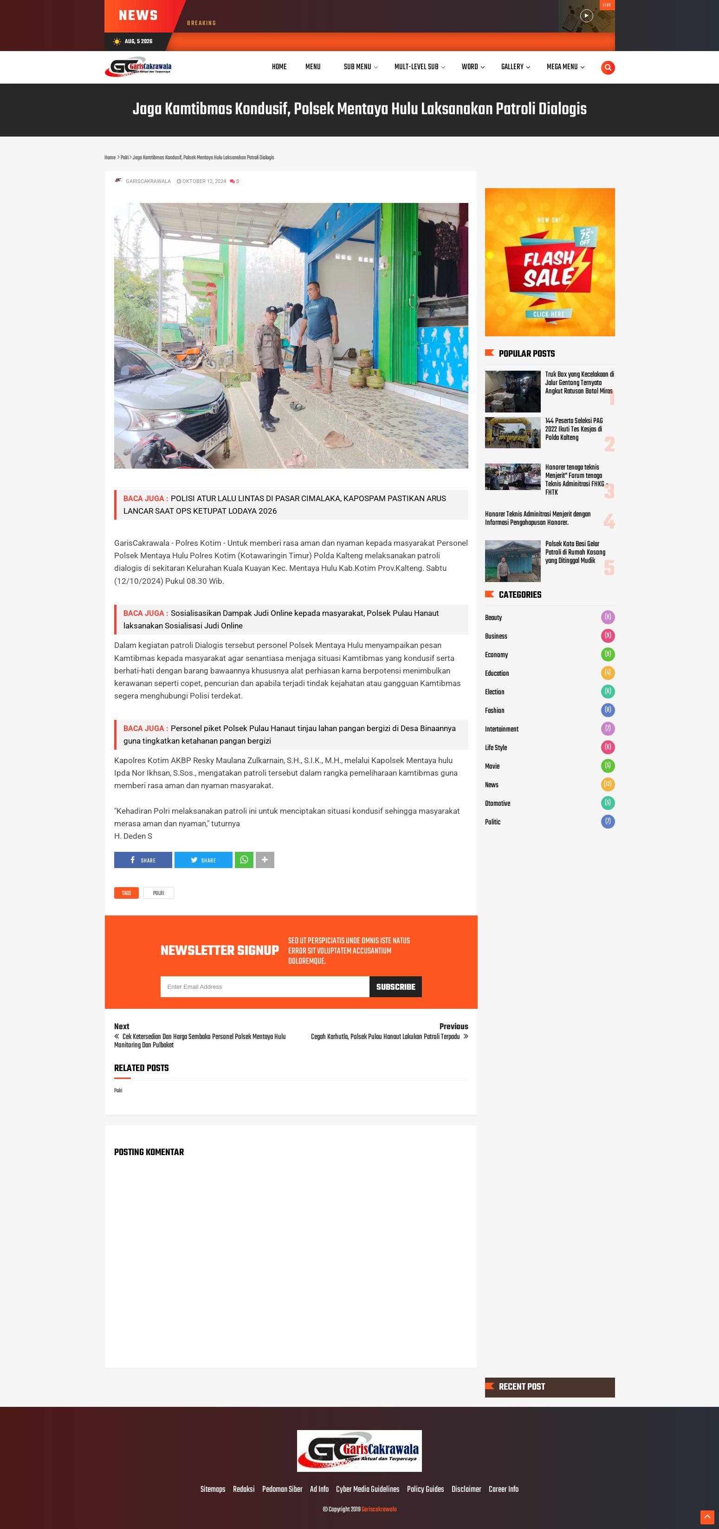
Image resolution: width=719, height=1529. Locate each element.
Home (279, 67)
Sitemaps (213, 1490)
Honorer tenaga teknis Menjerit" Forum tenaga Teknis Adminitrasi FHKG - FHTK (577, 480)
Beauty (493, 618)
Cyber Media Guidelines (368, 1490)
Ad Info (319, 1490)
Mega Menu (562, 67)
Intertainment (501, 730)
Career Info (503, 1490)
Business (496, 637)
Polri (158, 893)
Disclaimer (466, 1490)
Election (495, 692)
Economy (496, 655)
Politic (492, 823)
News (492, 785)
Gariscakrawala (379, 1509)
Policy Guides (425, 1490)
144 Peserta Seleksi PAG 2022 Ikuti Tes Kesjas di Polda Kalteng (574, 429)
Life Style (496, 748)
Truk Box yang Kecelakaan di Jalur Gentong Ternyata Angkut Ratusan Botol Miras (579, 383)
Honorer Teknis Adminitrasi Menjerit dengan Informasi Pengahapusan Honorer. (538, 519)
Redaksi (244, 1490)
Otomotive (497, 804)
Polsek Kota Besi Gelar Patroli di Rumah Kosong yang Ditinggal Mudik (575, 553)
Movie (492, 767)
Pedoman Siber (282, 1490)
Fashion (495, 711)
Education (497, 674)
